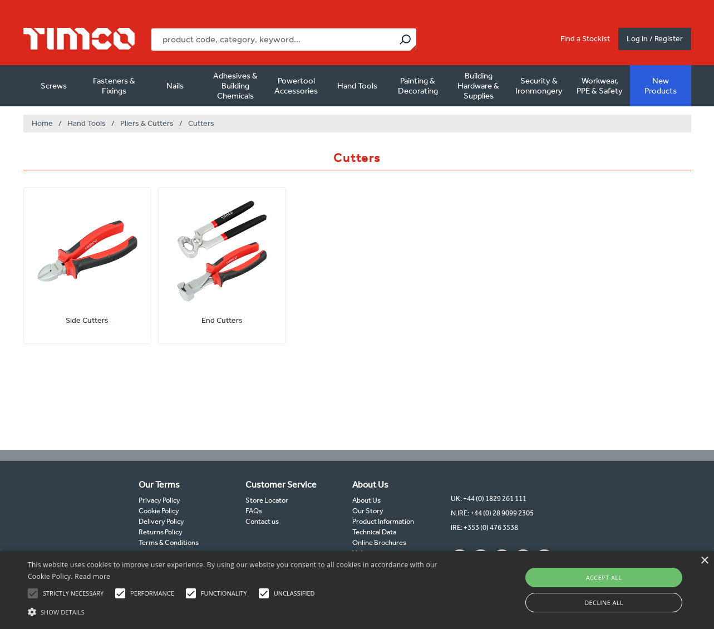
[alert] (357, 590)
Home (42, 123)
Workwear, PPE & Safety (600, 86)
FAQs (253, 511)
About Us (366, 500)
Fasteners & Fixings (114, 86)
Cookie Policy (159, 511)
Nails (175, 86)
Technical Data (374, 532)
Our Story (367, 511)
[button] (242, 610)
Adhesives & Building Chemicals (235, 86)
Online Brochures (379, 542)
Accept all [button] (604, 577)
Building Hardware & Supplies (478, 86)
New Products (660, 86)
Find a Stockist (585, 38)
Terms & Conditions (169, 542)
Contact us (262, 521)
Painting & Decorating (418, 86)
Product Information (383, 521)
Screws (54, 86)
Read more (92, 576)
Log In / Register (655, 38)
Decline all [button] (603, 602)
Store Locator (266, 500)
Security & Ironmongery (539, 86)
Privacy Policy (159, 500)
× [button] (704, 561)
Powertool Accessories (296, 86)
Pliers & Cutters (147, 123)
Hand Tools (357, 86)
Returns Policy (161, 532)
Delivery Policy (161, 521)
